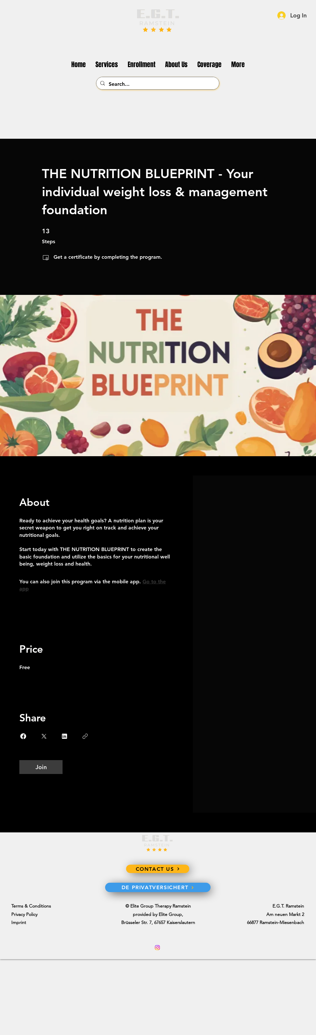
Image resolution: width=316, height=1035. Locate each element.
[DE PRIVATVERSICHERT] (158, 887)
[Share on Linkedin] (64, 736)
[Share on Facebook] (23, 736)
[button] (238, 64)
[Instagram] (157, 947)
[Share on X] (44, 736)
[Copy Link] (85, 736)
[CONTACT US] (157, 869)
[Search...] (157, 84)
